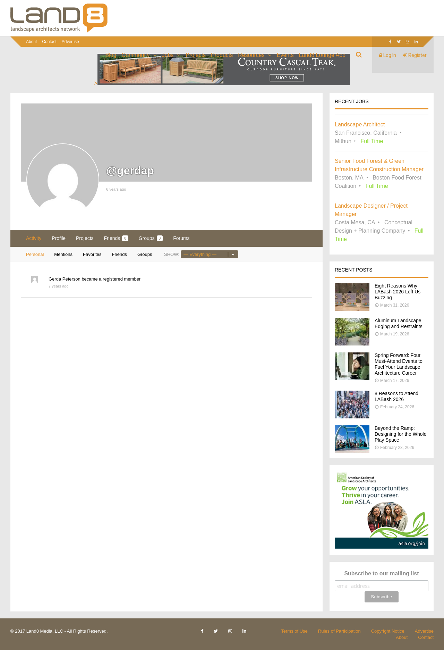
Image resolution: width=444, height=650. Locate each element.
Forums (181, 238)
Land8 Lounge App (322, 55)
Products (222, 55)
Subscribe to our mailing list (381, 573)
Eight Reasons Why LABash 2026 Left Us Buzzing (397, 291)
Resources (251, 55)
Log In (387, 55)
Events (285, 55)
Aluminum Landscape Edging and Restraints (398, 323)
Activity (33, 238)
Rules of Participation (339, 631)
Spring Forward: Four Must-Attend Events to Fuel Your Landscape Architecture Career (398, 364)
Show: (171, 254)
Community (136, 55)
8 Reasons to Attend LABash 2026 (396, 396)
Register (415, 55)
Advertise (70, 41)
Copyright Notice (387, 631)
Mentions (63, 254)
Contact (49, 41)
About (31, 41)
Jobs (168, 55)
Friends (116, 238)
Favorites (92, 254)
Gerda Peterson (64, 279)
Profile (59, 238)
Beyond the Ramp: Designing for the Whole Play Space (400, 434)
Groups (151, 238)
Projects (196, 55)
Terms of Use (294, 631)
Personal (35, 254)
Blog (111, 55)
